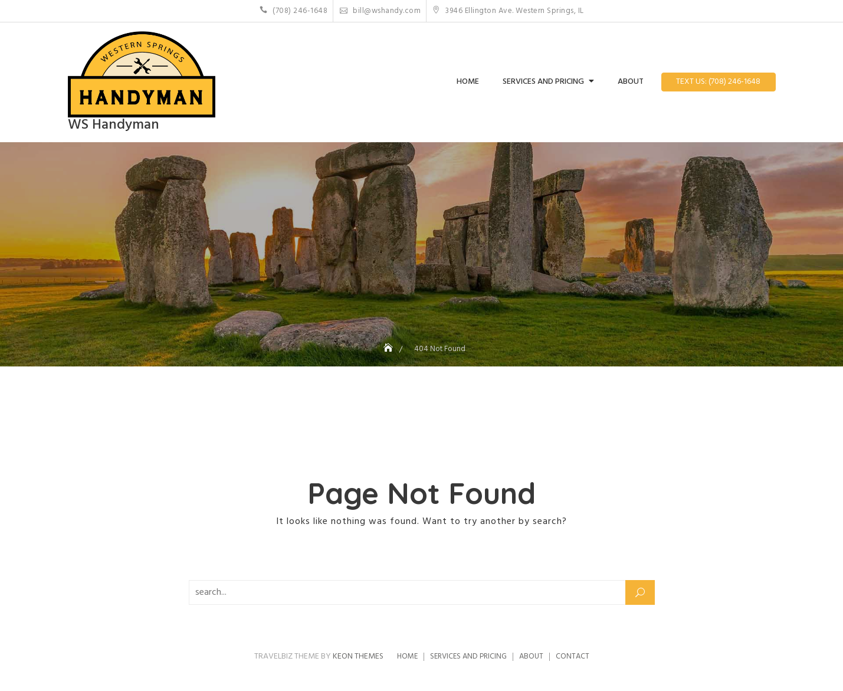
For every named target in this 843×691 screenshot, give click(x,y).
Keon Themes (358, 656)
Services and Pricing (543, 82)
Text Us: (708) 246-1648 (718, 82)
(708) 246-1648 (293, 11)
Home (468, 82)
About (631, 82)
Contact (572, 656)
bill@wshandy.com (380, 11)
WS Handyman (113, 125)
